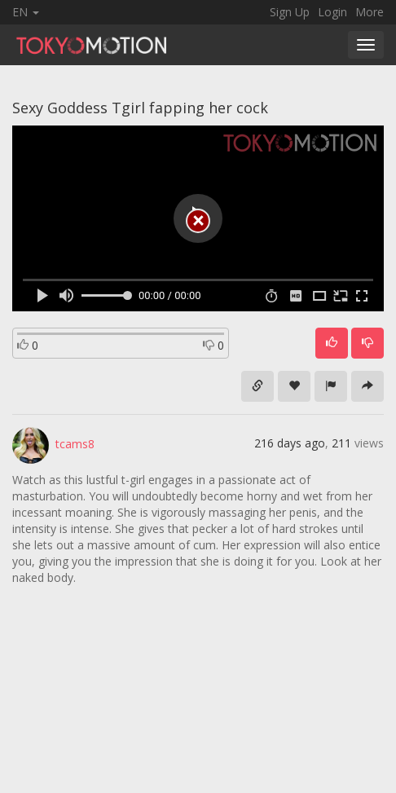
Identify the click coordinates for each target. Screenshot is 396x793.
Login (332, 12)
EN (25, 12)
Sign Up (290, 12)
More (369, 12)
